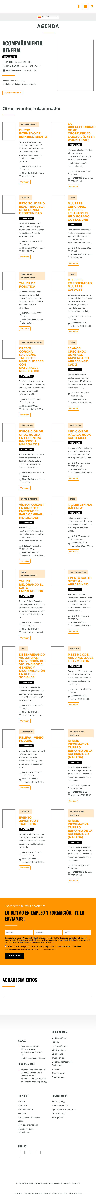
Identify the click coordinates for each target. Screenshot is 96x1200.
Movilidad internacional (28, 1125)
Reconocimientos (59, 1046)
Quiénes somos (59, 1038)
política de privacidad (33, 946)
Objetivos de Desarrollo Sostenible (62, 1063)
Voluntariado (57, 1054)
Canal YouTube (58, 1114)
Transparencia (58, 1073)
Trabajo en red (58, 1058)
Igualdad (55, 1069)
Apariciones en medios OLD (64, 1110)
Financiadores (58, 1077)
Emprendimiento (25, 1110)
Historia (55, 1042)
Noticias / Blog (58, 1102)
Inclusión (22, 1114)
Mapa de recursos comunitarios (25, 1130)
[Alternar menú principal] (85, 6)
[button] (78, 6)
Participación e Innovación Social (29, 1119)
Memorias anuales (60, 1106)
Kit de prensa (57, 1118)
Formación (22, 1106)
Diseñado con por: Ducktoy (70, 1183)
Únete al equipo (59, 1050)
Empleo (21, 1102)
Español (43, 16)
